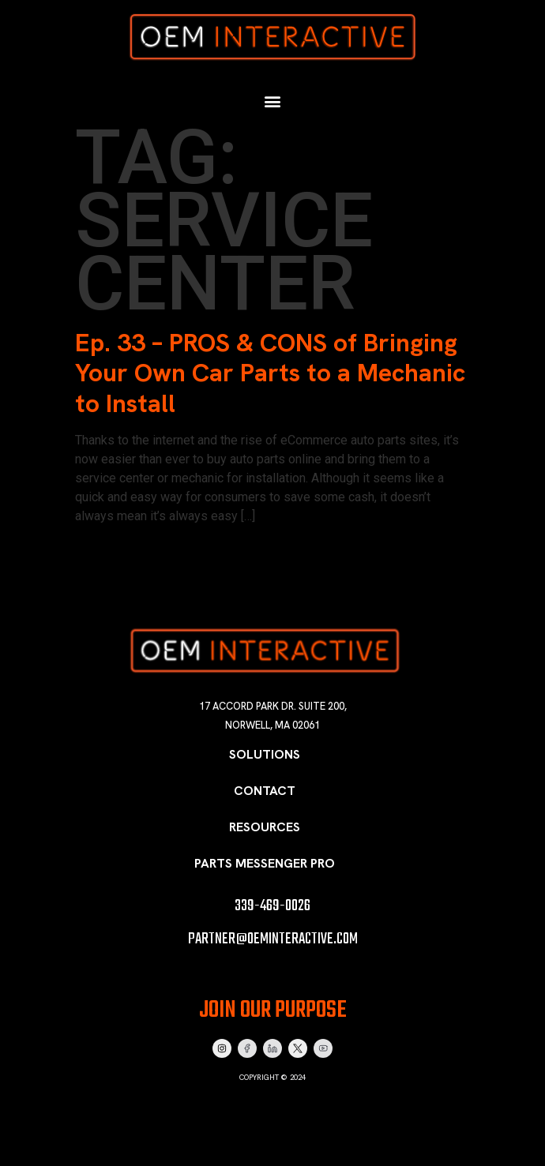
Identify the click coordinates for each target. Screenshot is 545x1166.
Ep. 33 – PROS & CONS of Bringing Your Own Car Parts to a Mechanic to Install (270, 373)
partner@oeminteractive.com (273, 939)
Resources (264, 827)
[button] (273, 101)
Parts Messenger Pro (264, 863)
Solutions (264, 754)
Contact (264, 790)
